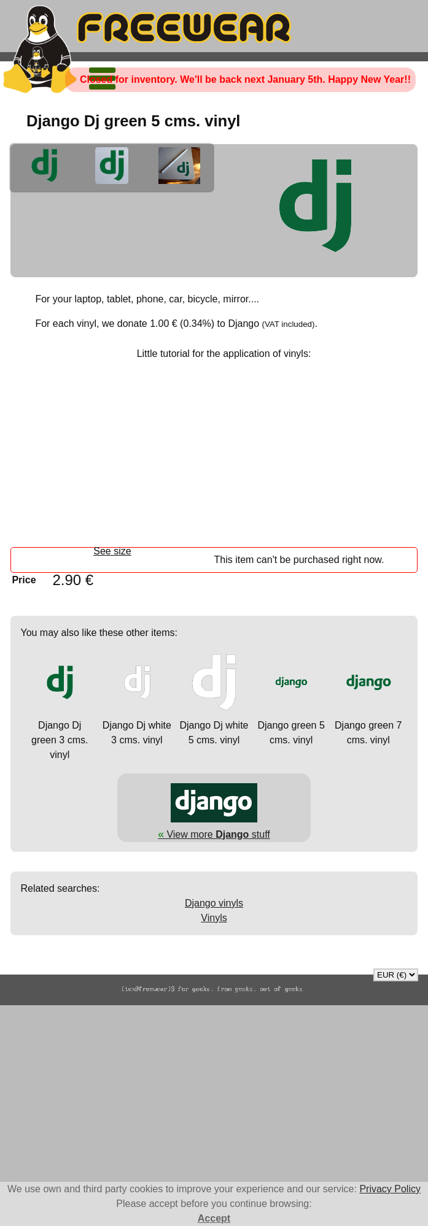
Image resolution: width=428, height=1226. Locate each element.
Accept (214, 1218)
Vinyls (214, 918)
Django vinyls (214, 903)
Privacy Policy (390, 1189)
